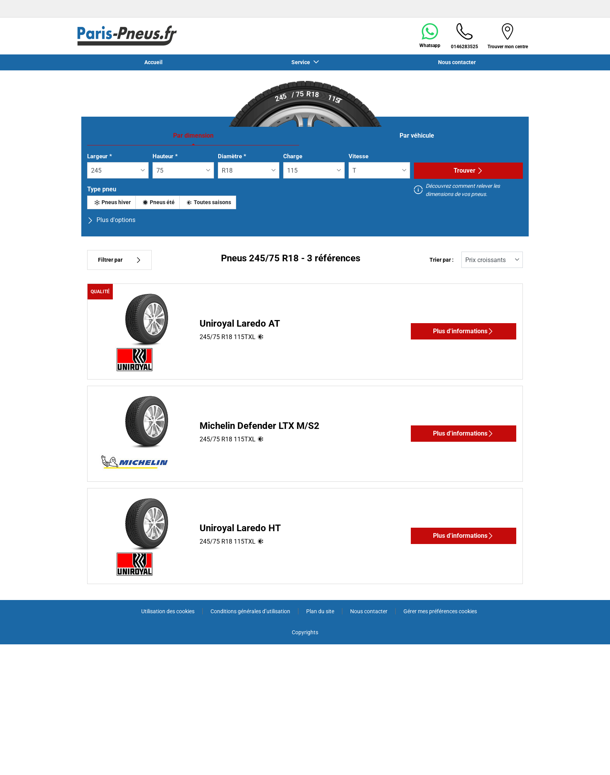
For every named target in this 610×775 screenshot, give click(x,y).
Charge (292, 156)
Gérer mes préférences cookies (440, 611)
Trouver (468, 170)
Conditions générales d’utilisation (250, 611)
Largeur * (99, 156)
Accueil (153, 62)
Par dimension (193, 135)
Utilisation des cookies (168, 611)
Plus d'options (111, 220)
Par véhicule (417, 135)
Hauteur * (165, 156)
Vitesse (358, 156)
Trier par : (441, 260)
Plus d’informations (463, 331)
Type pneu (101, 189)
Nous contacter (457, 62)
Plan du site (320, 611)
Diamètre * (232, 156)
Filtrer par (119, 260)
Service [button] (301, 62)
